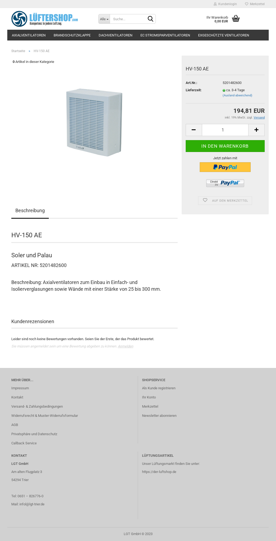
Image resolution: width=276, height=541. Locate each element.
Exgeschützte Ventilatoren (223, 35)
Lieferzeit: (194, 90)
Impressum (20, 388)
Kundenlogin (225, 4)
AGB (14, 425)
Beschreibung (30, 210)
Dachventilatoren (115, 35)
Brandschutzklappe (72, 35)
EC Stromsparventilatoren (165, 35)
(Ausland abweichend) (237, 95)
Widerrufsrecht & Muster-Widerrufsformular (44, 416)
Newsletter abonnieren (159, 416)
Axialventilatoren (29, 35)
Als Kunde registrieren (158, 388)
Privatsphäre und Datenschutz (34, 434)
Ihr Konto (149, 397)
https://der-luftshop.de (159, 472)
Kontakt (17, 397)
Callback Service (24, 443)
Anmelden (125, 346)
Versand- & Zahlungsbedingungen (37, 406)
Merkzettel (255, 4)
